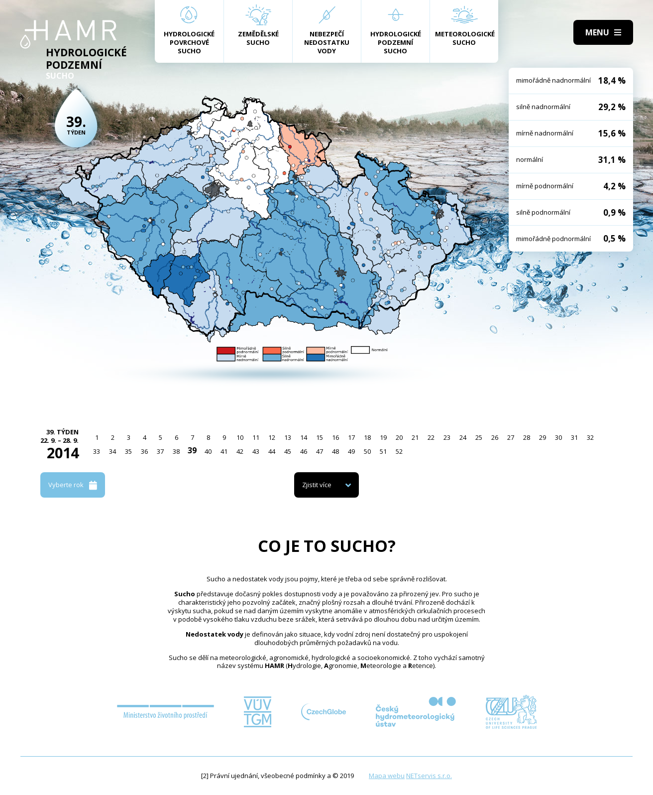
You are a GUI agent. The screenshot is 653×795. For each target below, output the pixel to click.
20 (399, 437)
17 (351, 437)
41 (223, 451)
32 (590, 437)
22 (431, 437)
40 (208, 451)
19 (383, 437)
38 (176, 451)
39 (192, 450)
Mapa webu (387, 775)
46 (303, 451)
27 (510, 437)
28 (526, 437)
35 (128, 451)
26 (494, 437)
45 (287, 451)
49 (351, 451)
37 (160, 451)
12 (271, 437)
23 (446, 437)
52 (399, 451)
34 (112, 451)
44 (271, 451)
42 (239, 451)
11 (255, 437)
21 (415, 437)
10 (239, 437)
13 (287, 437)
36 (144, 451)
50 (367, 451)
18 (367, 437)
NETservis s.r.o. (429, 775)
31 (574, 437)
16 (335, 437)
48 (335, 451)
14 (303, 437)
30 (558, 437)
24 (462, 437)
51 (383, 451)
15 (319, 437)
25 (478, 437)
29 (542, 437)
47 (319, 451)
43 (255, 451)
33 (96, 451)
